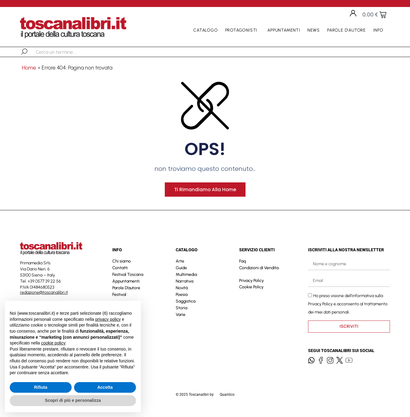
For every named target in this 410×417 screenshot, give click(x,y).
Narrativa (184, 285)
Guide (181, 271)
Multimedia (186, 278)
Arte (180, 265)
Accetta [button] (105, 387)
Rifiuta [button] (40, 387)
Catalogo (205, 30)
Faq (242, 265)
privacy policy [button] (108, 319)
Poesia (182, 298)
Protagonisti (242, 30)
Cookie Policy (251, 290)
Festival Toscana (127, 278)
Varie (180, 318)
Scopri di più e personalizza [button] (73, 400)
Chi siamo (121, 265)
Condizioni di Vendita (259, 271)
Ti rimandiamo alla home (205, 193)
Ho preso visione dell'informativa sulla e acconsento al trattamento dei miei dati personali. (348, 308)
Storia (181, 311)
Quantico (227, 398)
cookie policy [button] (53, 343)
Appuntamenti (283, 30)
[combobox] (67, 52)
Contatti (120, 271)
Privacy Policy (251, 284)
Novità (182, 291)
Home (29, 67)
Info (379, 30)
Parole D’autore (346, 30)
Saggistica (185, 305)
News (313, 30)
